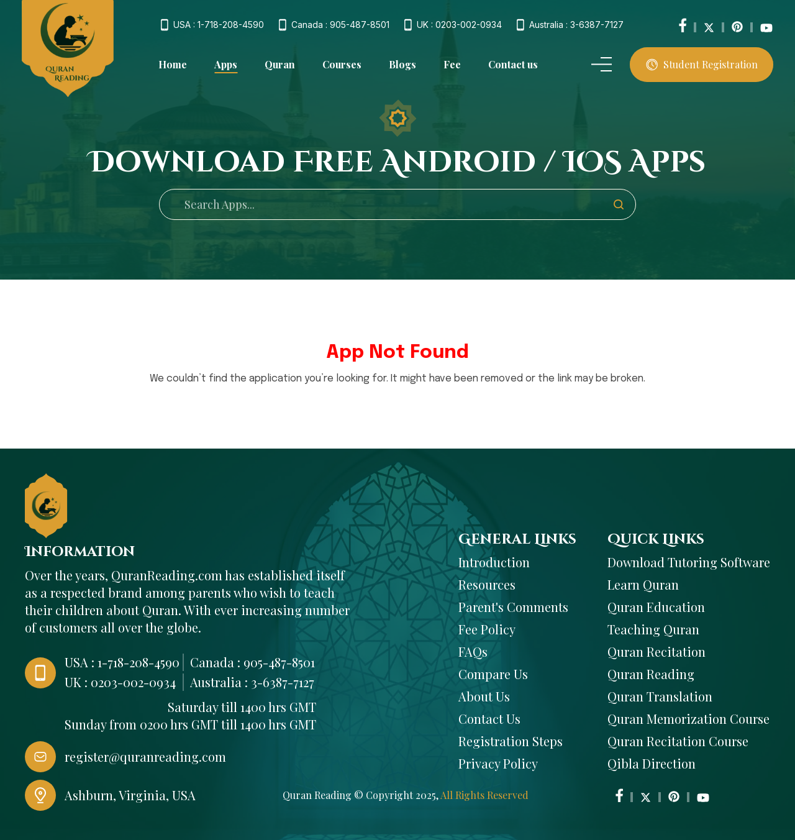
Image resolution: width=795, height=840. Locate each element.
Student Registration (702, 64)
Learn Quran (643, 584)
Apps (225, 65)
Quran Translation (659, 696)
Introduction (494, 562)
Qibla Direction (651, 763)
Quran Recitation (656, 651)
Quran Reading (650, 673)
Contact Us (489, 718)
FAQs (473, 651)
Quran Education (656, 606)
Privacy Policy (498, 763)
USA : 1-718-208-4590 (218, 25)
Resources (487, 584)
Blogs (402, 64)
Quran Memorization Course (688, 718)
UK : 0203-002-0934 (459, 25)
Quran (280, 64)
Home (172, 64)
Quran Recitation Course (677, 741)
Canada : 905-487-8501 (340, 25)
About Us (484, 696)
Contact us (513, 64)
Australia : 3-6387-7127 (576, 25)
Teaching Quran (653, 629)
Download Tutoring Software (688, 562)
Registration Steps (510, 741)
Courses (341, 64)
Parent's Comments (513, 606)
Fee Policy (487, 629)
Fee (452, 64)
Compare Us (493, 673)
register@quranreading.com (145, 756)
